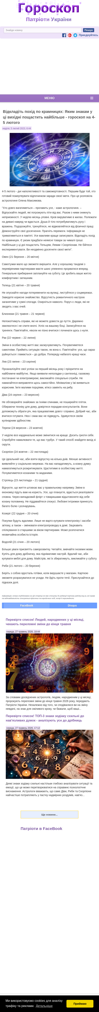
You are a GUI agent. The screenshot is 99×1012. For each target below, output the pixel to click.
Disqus (72, 605)
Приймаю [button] (79, 1003)
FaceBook (26, 605)
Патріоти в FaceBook (41, 828)
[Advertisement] (49, 66)
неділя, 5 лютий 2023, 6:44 (17, 128)
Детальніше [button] (44, 1006)
